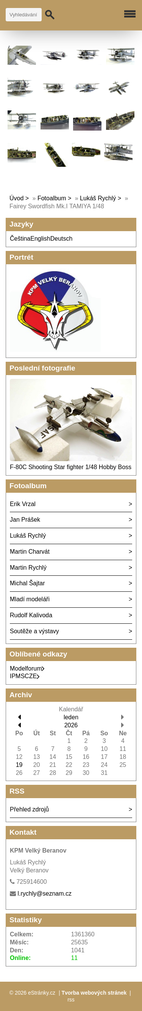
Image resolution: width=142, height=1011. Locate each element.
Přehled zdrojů (29, 809)
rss (71, 1000)
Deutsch (61, 238)
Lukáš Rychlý (98, 198)
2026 (71, 725)
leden (71, 717)
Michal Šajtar (27, 583)
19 (19, 765)
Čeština (20, 238)
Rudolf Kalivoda (31, 615)
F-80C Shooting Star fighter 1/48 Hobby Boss (70, 467)
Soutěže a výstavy (34, 631)
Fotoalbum (51, 198)
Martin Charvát (30, 551)
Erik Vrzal (23, 504)
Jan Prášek (25, 519)
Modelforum (27, 668)
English (40, 238)
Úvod (16, 198)
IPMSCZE (25, 676)
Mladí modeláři (30, 599)
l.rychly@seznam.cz (44, 893)
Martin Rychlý (28, 567)
